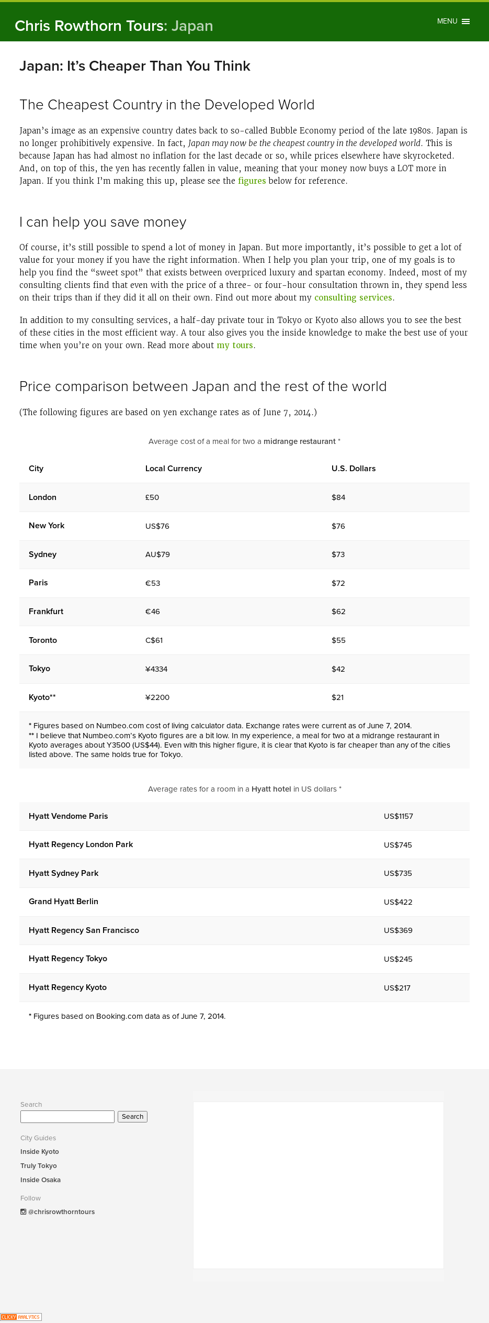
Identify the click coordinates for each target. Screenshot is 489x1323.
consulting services (353, 298)
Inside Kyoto (39, 1152)
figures (252, 181)
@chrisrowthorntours (57, 1212)
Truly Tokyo (38, 1166)
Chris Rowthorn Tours (114, 26)
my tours (235, 345)
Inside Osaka (40, 1180)
